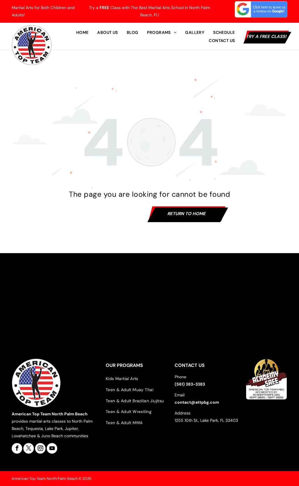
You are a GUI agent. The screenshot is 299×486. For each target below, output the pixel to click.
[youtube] (52, 448)
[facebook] (17, 448)
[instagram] (40, 448)
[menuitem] (82, 32)
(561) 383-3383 (190, 384)
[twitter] (28, 448)
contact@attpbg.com (197, 402)
